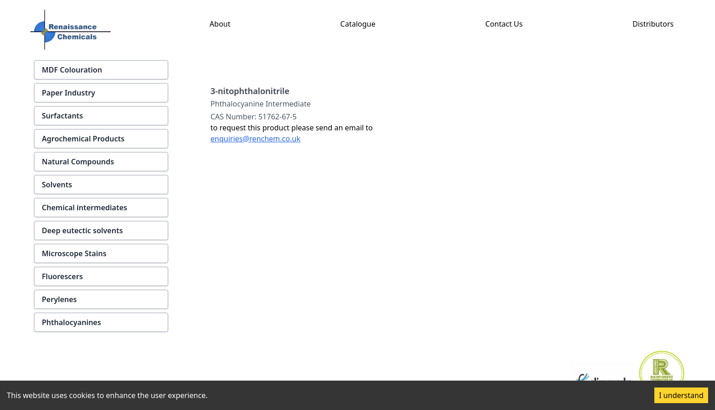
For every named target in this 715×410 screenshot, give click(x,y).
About (220, 24)
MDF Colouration (72, 70)
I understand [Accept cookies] (681, 395)
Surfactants (62, 116)
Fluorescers (62, 276)
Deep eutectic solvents (82, 230)
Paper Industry (68, 93)
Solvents (57, 185)
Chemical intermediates (84, 207)
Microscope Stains (74, 253)
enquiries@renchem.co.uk (255, 139)
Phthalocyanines (71, 322)
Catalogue (357, 24)
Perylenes (59, 299)
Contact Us (503, 24)
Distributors (653, 24)
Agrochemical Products (83, 139)
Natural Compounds (78, 162)
